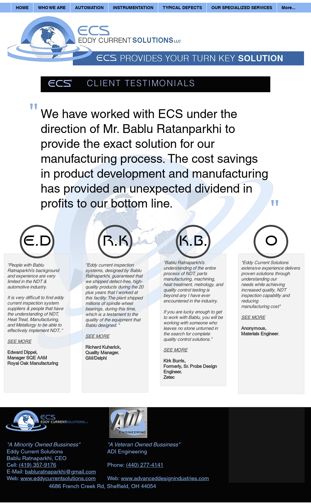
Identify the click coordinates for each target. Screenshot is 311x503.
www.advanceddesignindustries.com (165, 478)
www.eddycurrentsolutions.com (58, 478)
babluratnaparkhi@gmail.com (60, 471)
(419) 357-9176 (37, 465)
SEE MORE (19, 341)
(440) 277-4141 (144, 465)
